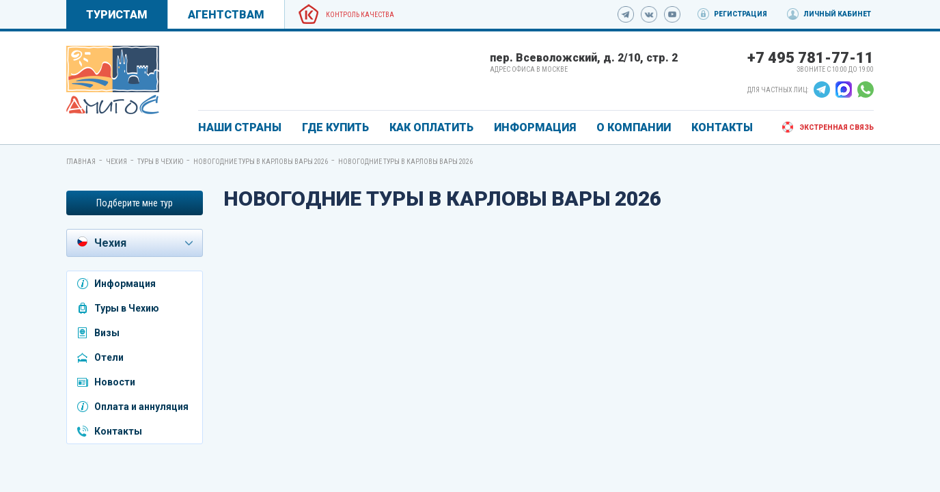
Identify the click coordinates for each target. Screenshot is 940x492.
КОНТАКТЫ (722, 127)
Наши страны (239, 127)
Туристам (117, 14)
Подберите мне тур (134, 202)
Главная (81, 161)
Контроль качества (360, 14)
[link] (112, 80)
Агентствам (226, 14)
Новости (114, 382)
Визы (107, 332)
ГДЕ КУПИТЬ (335, 127)
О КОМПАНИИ (633, 127)
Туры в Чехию (160, 161)
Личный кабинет (837, 14)
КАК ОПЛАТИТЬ (431, 127)
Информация (125, 283)
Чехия (116, 161)
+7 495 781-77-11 (810, 57)
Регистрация (740, 14)
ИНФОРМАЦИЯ (535, 127)
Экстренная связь (836, 127)
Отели (109, 357)
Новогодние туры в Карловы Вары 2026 (260, 161)
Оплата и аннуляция (141, 406)
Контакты (118, 431)
